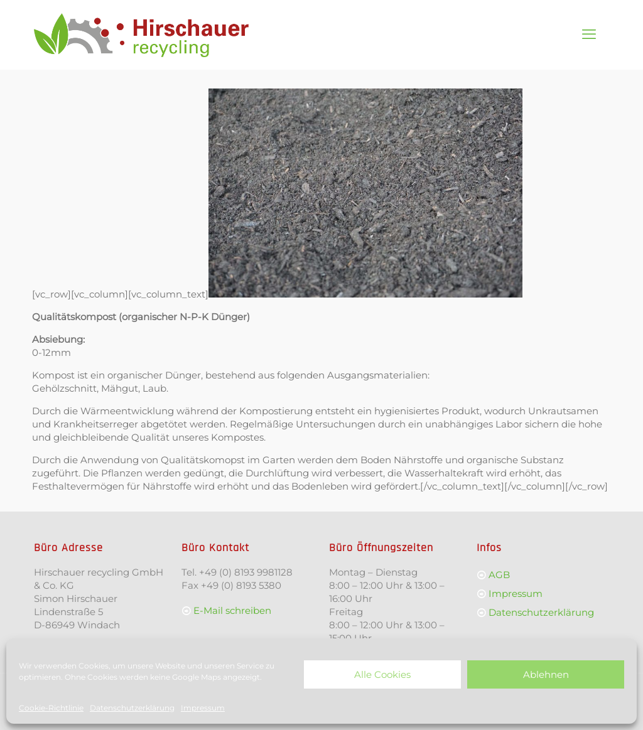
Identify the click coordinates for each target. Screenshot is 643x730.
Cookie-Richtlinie (51, 707)
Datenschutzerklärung (132, 707)
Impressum (203, 707)
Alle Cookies (382, 674)
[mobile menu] (589, 34)
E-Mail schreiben (232, 610)
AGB (499, 575)
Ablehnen (546, 674)
